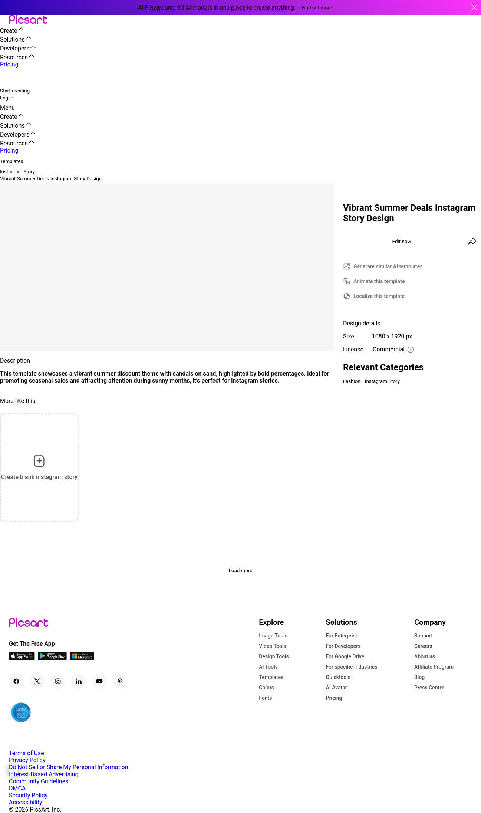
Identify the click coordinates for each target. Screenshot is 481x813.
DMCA (17, 788)
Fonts (265, 698)
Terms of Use (26, 753)
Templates (271, 677)
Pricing (334, 698)
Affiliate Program (434, 667)
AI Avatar (336, 688)
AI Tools (268, 667)
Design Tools (274, 656)
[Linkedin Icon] (78, 681)
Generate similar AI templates (388, 266)
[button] (4, 20)
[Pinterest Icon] (120, 681)
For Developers (343, 646)
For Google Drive (345, 656)
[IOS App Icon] (22, 658)
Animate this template (379, 281)
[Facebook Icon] (16, 681)
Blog (419, 677)
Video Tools (272, 646)
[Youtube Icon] (99, 681)
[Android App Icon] (52, 658)
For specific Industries (351, 667)
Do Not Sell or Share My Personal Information (68, 767)
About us (424, 656)
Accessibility (25, 802)
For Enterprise (342, 636)
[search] (10, 77)
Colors (266, 688)
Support (423, 636)
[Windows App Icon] (82, 658)
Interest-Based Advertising (43, 774)
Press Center (429, 688)
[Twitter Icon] (37, 681)
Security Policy (28, 795)
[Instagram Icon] (57, 681)
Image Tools (273, 636)
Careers (423, 646)
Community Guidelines (38, 781)
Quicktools (338, 677)
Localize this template (379, 296)
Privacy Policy (27, 760)
